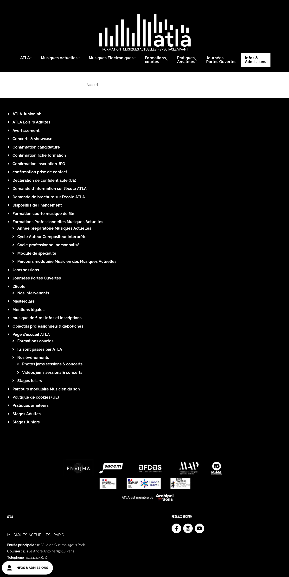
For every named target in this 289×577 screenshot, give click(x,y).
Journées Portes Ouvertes (37, 278)
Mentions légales (29, 309)
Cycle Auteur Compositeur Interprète (52, 236)
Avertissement (26, 130)
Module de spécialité (36, 253)
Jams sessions (26, 270)
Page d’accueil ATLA (31, 334)
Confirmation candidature (36, 147)
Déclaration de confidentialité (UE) (44, 180)
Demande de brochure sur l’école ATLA (49, 197)
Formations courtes (35, 341)
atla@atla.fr (27, 549)
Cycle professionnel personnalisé (48, 245)
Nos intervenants (33, 293)
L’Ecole (19, 286)
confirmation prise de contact (40, 172)
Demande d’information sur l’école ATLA (50, 188)
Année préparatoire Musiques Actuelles (54, 228)
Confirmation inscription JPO (39, 164)
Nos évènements (33, 357)
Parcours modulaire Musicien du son (46, 389)
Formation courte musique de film (44, 213)
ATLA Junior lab (27, 114)
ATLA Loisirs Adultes (31, 122)
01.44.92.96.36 (36, 543)
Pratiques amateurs (31, 405)
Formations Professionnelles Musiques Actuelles (58, 222)
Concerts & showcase (32, 138)
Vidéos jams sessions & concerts (52, 372)
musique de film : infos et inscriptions (47, 318)
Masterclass (24, 301)
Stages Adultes (27, 414)
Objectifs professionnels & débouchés (48, 326)
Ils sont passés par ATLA (39, 349)
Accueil (92, 85)
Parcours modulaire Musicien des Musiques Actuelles (66, 261)
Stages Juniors (26, 422)
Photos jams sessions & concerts (52, 364)
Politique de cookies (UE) (36, 397)
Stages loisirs (29, 380)
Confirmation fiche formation (39, 155)
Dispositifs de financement (37, 205)
